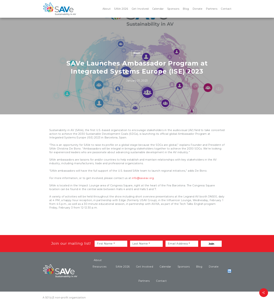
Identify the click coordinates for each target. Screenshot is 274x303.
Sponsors (184, 266)
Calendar (165, 266)
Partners (144, 280)
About (98, 260)
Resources (99, 266)
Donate (214, 266)
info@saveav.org (143, 178)
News (136, 53)
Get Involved (144, 266)
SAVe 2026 (123, 266)
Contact (161, 280)
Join (211, 243)
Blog (199, 266)
